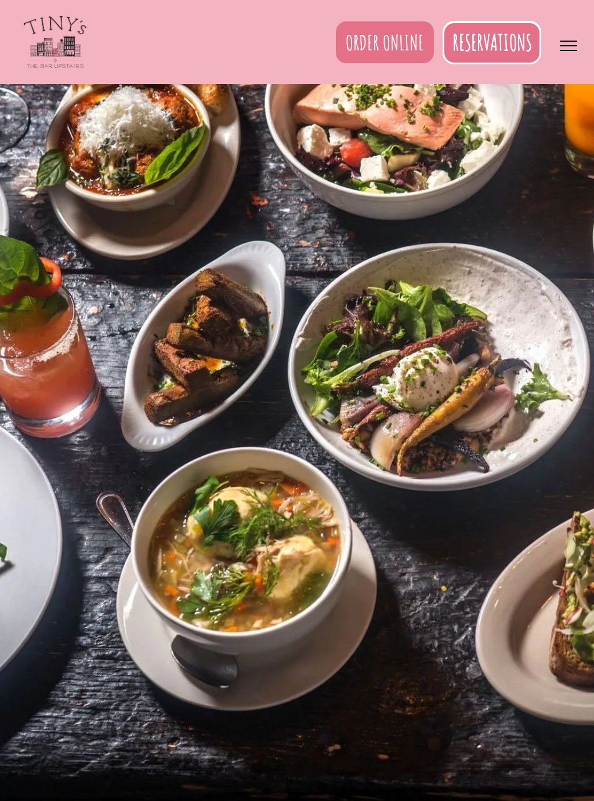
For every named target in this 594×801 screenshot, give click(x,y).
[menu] (568, 46)
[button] (492, 42)
